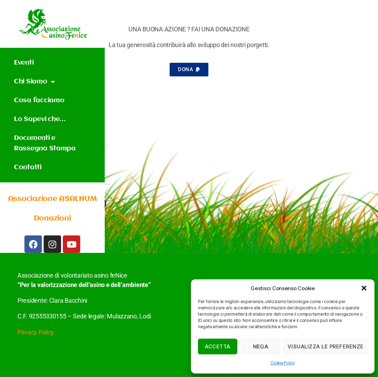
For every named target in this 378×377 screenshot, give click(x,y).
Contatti (28, 167)
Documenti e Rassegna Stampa (45, 143)
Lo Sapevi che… (40, 119)
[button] (364, 288)
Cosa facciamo (39, 100)
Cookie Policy (282, 363)
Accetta (217, 346)
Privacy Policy (35, 332)
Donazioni (52, 218)
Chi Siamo (34, 81)
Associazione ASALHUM (52, 199)
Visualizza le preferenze (326, 346)
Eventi (24, 62)
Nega (260, 346)
